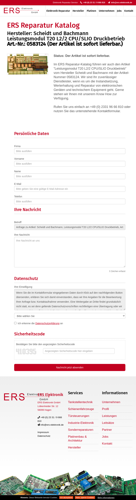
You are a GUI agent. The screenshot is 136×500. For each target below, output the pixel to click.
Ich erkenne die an (40, 323)
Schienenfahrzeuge (81, 409)
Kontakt (128, 10)
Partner (107, 429)
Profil (105, 409)
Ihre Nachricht (22, 234)
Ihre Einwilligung (23, 286)
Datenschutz (44, 436)
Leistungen (109, 416)
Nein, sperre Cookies (85, 497)
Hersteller (78, 10)
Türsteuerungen (78, 416)
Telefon (18, 196)
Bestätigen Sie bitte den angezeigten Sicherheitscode (45, 344)
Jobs (119, 10)
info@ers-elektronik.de (120, 2)
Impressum (43, 432)
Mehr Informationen (106, 497)
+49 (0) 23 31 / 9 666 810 (92, 2)
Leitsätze (108, 423)
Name (17, 171)
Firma (17, 146)
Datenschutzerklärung (47, 323)
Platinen (91, 10)
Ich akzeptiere (66, 497)
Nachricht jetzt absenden (69, 367)
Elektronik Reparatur (58, 10)
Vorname (19, 158)
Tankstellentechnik (80, 402)
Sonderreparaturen (80, 429)
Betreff (17, 222)
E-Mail (17, 183)
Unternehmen (106, 10)
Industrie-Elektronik (81, 423)
